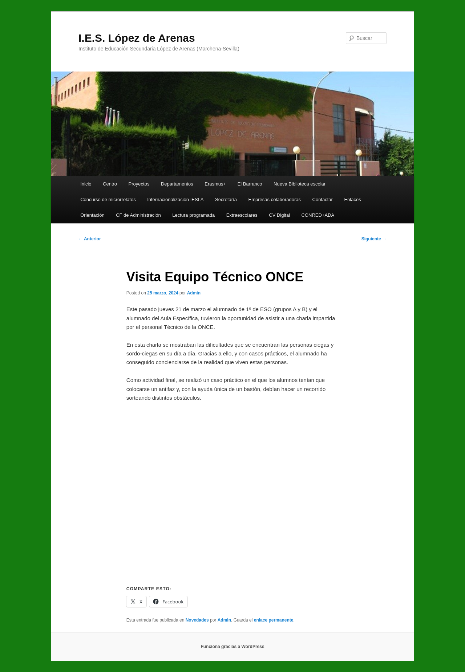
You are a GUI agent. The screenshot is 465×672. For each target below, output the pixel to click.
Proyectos (139, 184)
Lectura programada (193, 215)
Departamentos (177, 184)
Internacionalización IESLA (175, 199)
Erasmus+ (215, 184)
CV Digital (279, 215)
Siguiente (374, 238)
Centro (110, 184)
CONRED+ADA (318, 215)
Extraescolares (242, 215)
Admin (194, 293)
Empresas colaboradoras (274, 199)
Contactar (322, 199)
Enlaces (352, 199)
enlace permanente (274, 620)
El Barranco (250, 184)
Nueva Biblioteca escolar (300, 184)
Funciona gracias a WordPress (232, 646)
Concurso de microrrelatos (108, 199)
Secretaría (226, 199)
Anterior (89, 238)
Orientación (92, 215)
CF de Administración (138, 215)
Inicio (85, 184)
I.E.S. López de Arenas (136, 38)
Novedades (197, 620)
